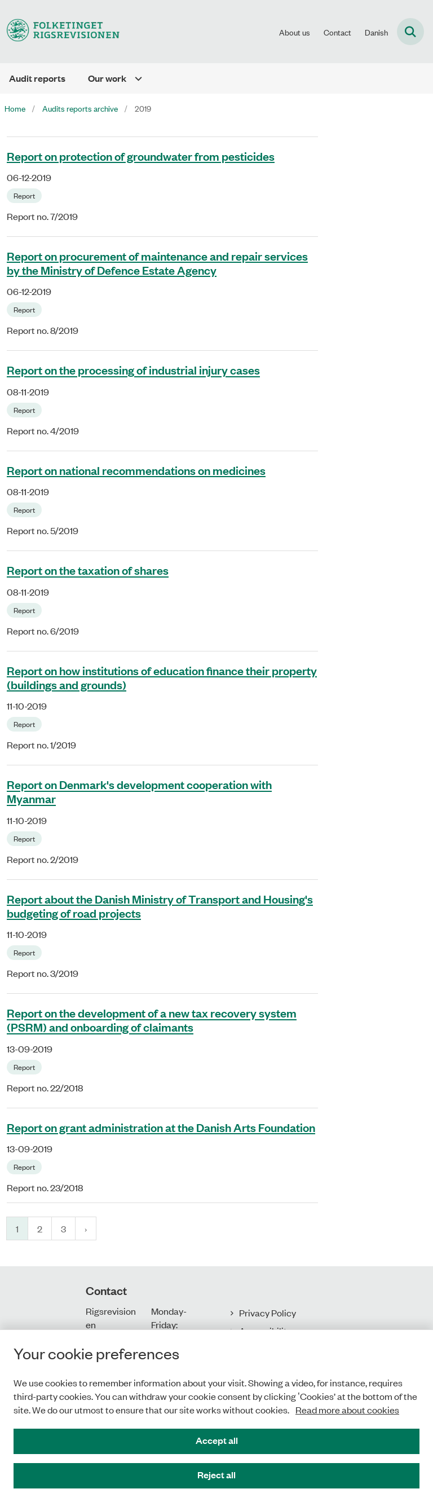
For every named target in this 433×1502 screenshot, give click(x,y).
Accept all (217, 1440)
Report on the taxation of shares (88, 570)
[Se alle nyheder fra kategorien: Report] (25, 194)
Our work (107, 78)
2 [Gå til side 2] (39, 1228)
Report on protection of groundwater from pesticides (141, 156)
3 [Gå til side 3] (63, 1228)
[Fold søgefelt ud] (410, 31)
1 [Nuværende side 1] (17, 1228)
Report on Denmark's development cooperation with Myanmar (139, 792)
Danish (376, 32)
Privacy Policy (267, 1312)
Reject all (216, 1474)
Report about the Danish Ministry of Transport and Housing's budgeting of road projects (160, 905)
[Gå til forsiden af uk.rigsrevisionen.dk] (60, 31)
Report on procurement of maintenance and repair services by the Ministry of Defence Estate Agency (157, 263)
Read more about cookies (347, 1409)
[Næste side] (85, 1228)
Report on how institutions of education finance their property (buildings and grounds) (162, 677)
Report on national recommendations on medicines (136, 470)
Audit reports (37, 78)
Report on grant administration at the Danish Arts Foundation (161, 1127)
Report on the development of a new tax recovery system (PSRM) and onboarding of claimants (152, 1020)
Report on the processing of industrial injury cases (133, 370)
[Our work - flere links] (134, 78)
